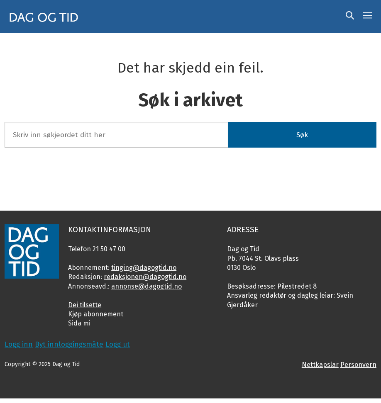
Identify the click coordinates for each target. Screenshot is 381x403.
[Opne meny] (367, 16)
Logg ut (117, 344)
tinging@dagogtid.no (143, 268)
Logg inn (19, 344)
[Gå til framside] (44, 16)
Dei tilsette (84, 305)
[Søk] (349, 16)
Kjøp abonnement (95, 314)
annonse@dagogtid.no (146, 286)
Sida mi (79, 323)
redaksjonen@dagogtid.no (145, 277)
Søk (302, 135)
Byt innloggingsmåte (69, 344)
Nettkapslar (320, 365)
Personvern (358, 365)
